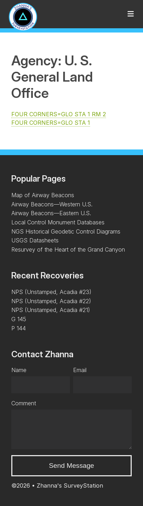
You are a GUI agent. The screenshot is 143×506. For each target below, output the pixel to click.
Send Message (71, 465)
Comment (23, 403)
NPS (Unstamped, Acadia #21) (50, 309)
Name (18, 369)
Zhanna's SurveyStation (70, 485)
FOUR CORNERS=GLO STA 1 (50, 122)
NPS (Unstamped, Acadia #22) (51, 301)
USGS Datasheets (35, 240)
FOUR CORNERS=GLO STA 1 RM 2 (58, 114)
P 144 (18, 328)
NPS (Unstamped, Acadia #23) (51, 291)
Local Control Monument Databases (58, 222)
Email (80, 369)
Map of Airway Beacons (42, 195)
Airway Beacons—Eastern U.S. (51, 213)
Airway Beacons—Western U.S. (52, 204)
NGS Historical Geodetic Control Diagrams (65, 231)
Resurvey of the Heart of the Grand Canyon (68, 249)
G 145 (18, 319)
